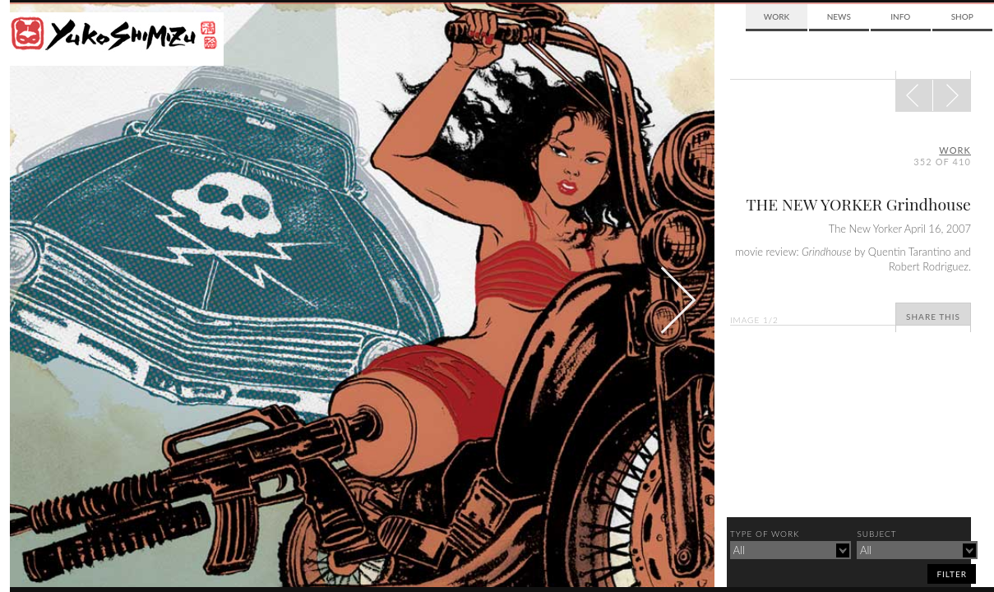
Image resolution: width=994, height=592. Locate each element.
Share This (933, 316)
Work (776, 16)
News (839, 16)
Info (900, 16)
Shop (962, 16)
